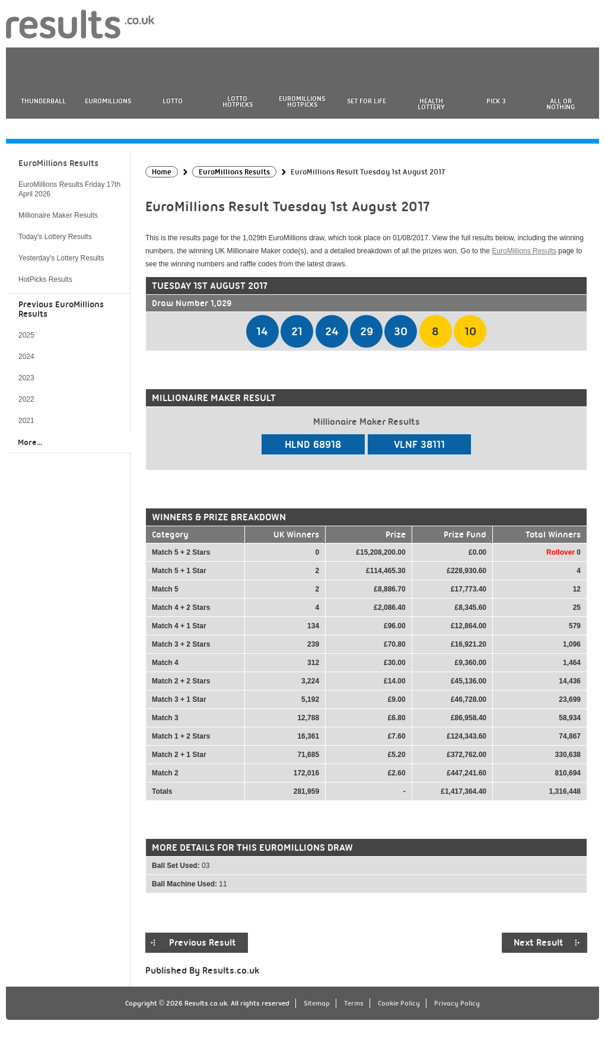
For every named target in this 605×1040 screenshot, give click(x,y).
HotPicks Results (45, 279)
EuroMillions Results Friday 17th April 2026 (69, 189)
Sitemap (317, 1003)
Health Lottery (431, 104)
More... (30, 442)
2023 (26, 378)
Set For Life (366, 101)
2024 (26, 356)
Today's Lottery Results (55, 237)
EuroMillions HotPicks (302, 101)
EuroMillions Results (524, 251)
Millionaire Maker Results (58, 215)
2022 (26, 399)
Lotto (173, 101)
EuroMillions (108, 101)
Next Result (538, 942)
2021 (26, 420)
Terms (354, 1003)
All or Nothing (560, 104)
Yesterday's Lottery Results (61, 258)
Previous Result (202, 942)
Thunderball (43, 101)
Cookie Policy (399, 1003)
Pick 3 (495, 101)
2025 (26, 335)
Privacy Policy (457, 1003)
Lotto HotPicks (237, 101)
